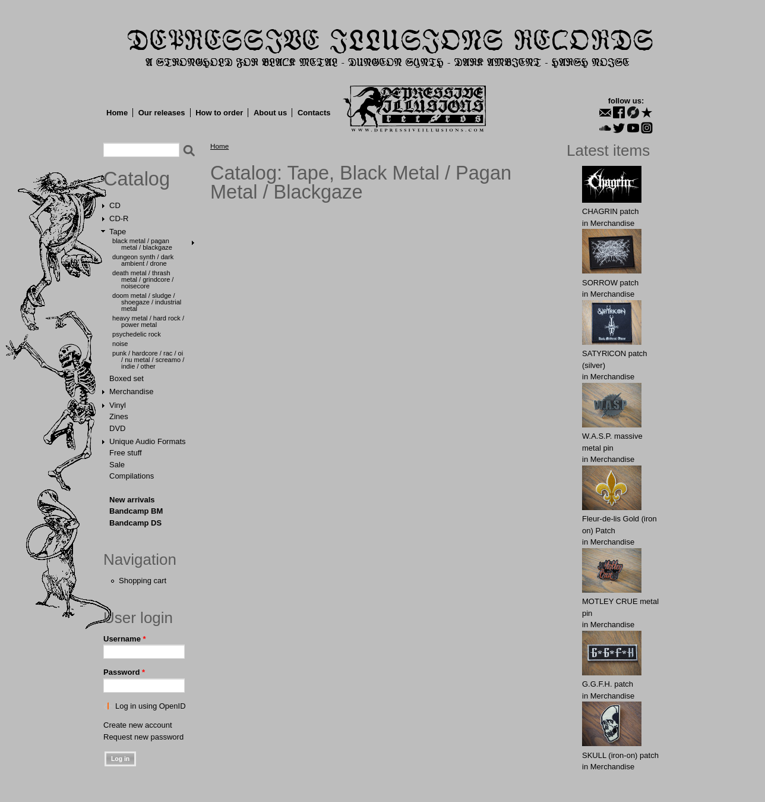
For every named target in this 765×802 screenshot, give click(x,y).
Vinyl (117, 405)
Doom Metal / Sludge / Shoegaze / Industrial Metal (146, 302)
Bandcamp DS (135, 522)
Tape (117, 231)
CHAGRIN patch (610, 211)
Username (124, 638)
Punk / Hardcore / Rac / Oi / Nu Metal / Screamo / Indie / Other (148, 360)
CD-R (119, 218)
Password (124, 672)
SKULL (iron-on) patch (620, 755)
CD (115, 205)
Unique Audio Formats (147, 441)
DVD (117, 428)
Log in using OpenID (150, 706)
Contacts (314, 112)
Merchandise (131, 391)
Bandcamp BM (136, 511)
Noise (120, 343)
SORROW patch (610, 282)
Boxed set (126, 378)
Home (117, 112)
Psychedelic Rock (136, 334)
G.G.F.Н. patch (607, 684)
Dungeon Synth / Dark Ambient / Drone (142, 260)
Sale (117, 464)
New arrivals (132, 499)
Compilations (131, 475)
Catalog (136, 179)
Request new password (143, 736)
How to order (219, 112)
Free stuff (125, 452)
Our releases (161, 112)
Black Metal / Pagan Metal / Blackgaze (142, 244)
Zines (118, 416)
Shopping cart (142, 580)
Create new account (137, 725)
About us (270, 112)
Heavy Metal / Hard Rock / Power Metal (148, 321)
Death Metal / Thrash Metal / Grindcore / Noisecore (142, 279)
